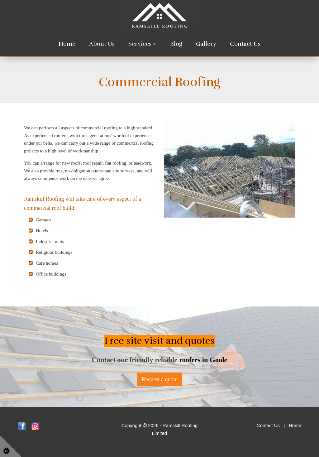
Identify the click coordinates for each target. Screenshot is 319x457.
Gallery (206, 44)
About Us (102, 44)
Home (67, 44)
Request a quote (160, 379)
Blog (176, 44)
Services (139, 44)
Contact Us (245, 44)
